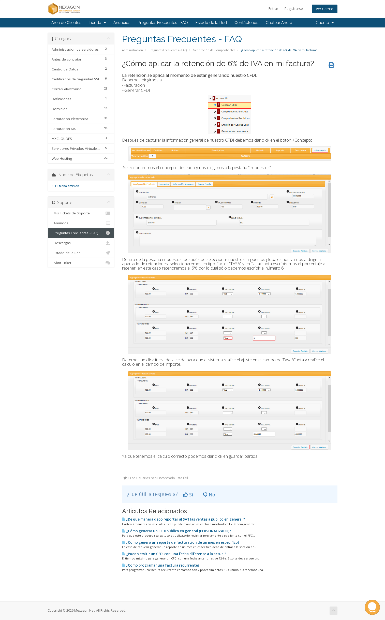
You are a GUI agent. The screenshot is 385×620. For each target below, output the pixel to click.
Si (188, 495)
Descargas (81, 243)
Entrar (273, 8)
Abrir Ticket (81, 263)
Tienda (97, 22)
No (209, 495)
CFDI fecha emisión (65, 186)
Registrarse (293, 8)
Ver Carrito (324, 8)
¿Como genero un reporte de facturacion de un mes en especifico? (181, 542)
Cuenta (325, 22)
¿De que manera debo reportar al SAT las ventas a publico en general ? (183, 519)
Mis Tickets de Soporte (81, 213)
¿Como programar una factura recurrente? (161, 565)
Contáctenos (246, 22)
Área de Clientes (66, 22)
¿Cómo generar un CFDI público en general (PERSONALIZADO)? (176, 531)
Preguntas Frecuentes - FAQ (163, 22)
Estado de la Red (211, 22)
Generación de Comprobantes (214, 50)
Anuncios (121, 22)
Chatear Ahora (279, 22)
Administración (132, 50)
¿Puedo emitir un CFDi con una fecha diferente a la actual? (174, 554)
